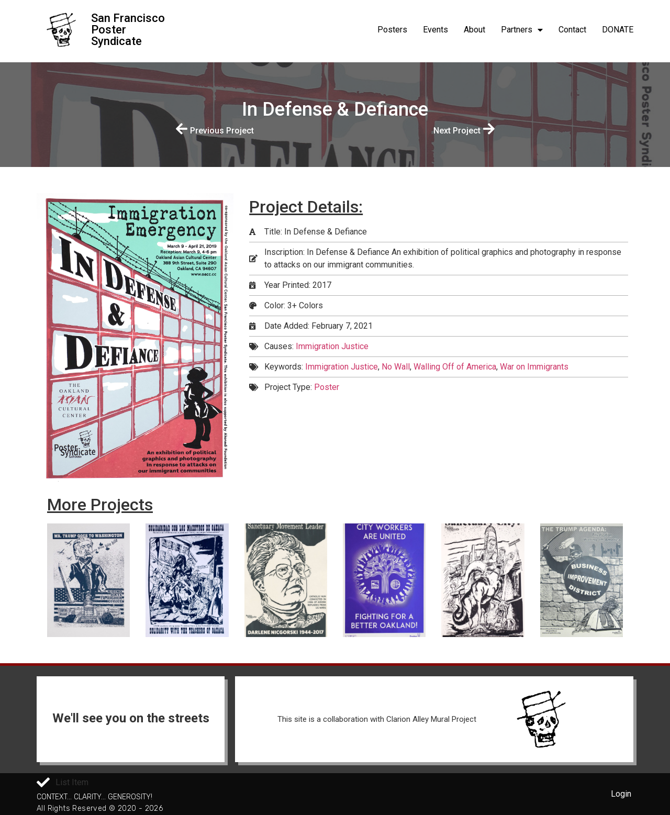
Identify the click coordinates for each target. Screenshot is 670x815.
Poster (326, 387)
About (474, 30)
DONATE (617, 30)
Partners (522, 29)
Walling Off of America (455, 367)
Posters (392, 30)
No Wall (396, 367)
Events (435, 30)
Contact (572, 30)
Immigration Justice (332, 346)
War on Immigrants (534, 367)
